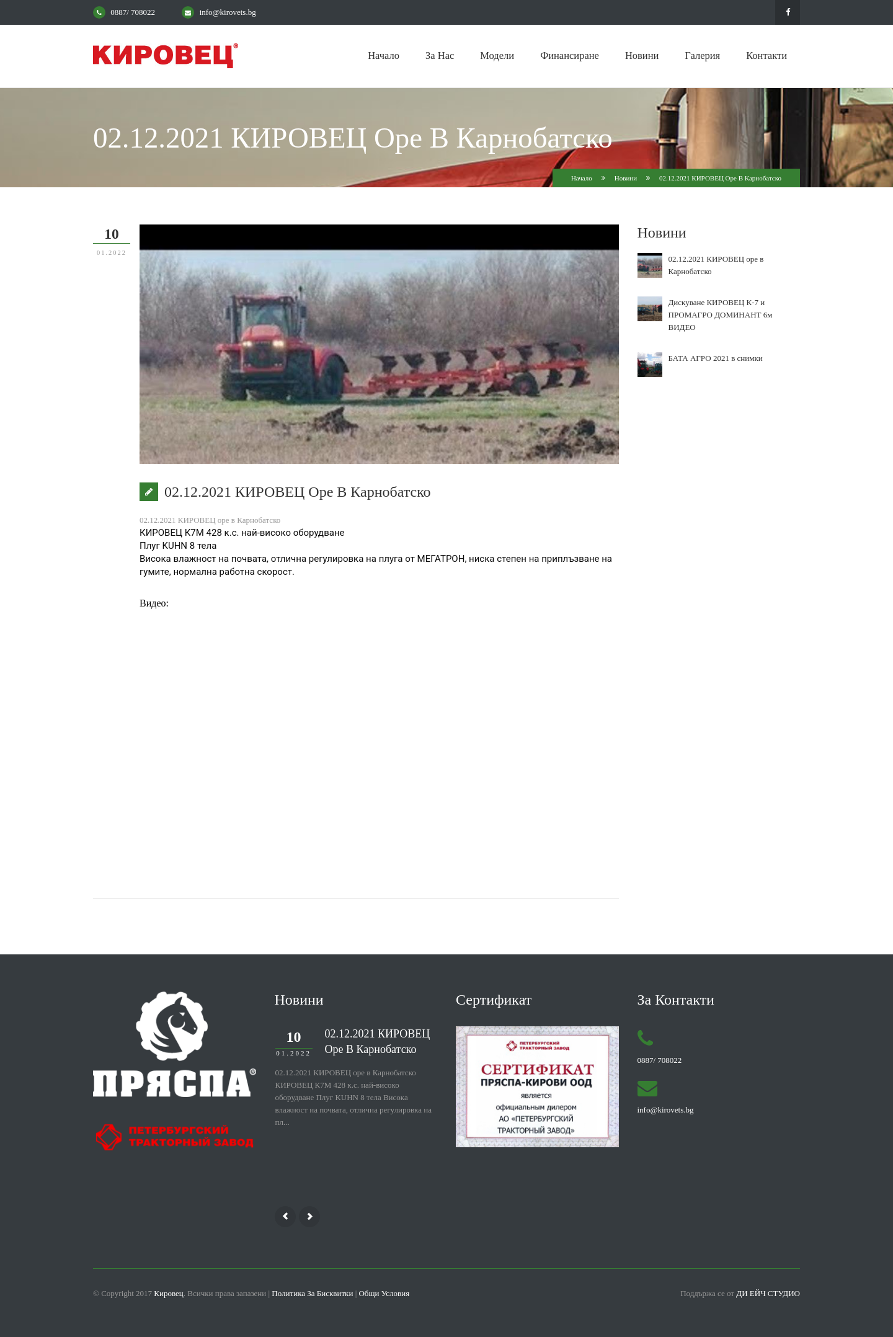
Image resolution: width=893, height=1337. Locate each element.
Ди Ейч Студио (768, 1293)
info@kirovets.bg (228, 12)
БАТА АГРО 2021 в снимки (716, 358)
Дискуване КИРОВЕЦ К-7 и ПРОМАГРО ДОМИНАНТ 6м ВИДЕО (721, 315)
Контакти (766, 55)
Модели (497, 55)
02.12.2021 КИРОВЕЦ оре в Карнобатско (377, 1041)
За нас (439, 55)
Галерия (702, 55)
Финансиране (569, 55)
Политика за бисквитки (312, 1293)
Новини (642, 55)
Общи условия (383, 1293)
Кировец (168, 1293)
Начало (383, 55)
